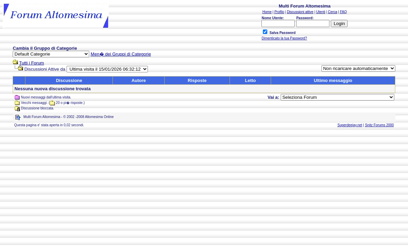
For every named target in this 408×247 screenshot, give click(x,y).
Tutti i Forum (31, 63)
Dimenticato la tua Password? (284, 38)
